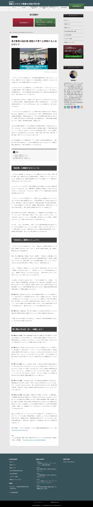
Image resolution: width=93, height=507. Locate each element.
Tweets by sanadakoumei (69, 461)
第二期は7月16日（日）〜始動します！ (22, 158)
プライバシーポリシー (38, 502)
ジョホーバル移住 (68, 38)
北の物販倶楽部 (14, 492)
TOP (11, 32)
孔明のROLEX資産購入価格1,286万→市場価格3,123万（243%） (46, 487)
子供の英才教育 (15, 32)
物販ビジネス (67, 27)
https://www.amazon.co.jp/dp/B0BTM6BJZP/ (34, 440)
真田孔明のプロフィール (54, 7)
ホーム (14, 7)
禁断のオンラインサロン (70, 42)
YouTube (23, 22)
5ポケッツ (67, 20)
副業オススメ (67, 24)
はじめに (24, 7)
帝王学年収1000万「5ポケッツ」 (34, 7)
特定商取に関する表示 (55, 502)
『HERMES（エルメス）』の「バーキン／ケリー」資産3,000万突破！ (46, 463)
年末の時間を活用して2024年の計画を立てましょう (46, 469)
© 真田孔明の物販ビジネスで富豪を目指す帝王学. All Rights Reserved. (46, 505)
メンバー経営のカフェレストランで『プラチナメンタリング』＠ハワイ (46, 481)
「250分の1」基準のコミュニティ (21, 156)
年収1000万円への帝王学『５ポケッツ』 (45, 22)
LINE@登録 (76, 6)
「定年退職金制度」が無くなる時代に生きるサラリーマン (46, 475)
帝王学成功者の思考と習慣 (44, 7)
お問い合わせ (64, 7)
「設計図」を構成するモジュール (21, 155)
